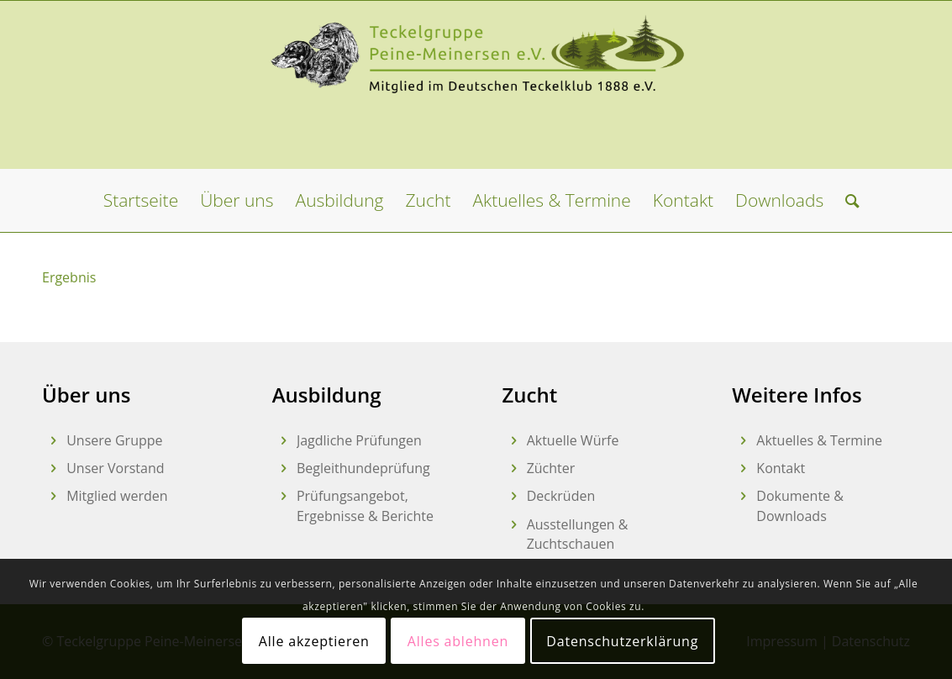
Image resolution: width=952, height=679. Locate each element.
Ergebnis (69, 277)
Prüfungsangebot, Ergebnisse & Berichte (365, 505)
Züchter (551, 468)
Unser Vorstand (115, 468)
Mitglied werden (116, 496)
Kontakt (780, 468)
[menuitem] (140, 200)
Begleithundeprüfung (363, 468)
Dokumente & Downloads (800, 505)
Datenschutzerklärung (622, 641)
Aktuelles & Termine (819, 440)
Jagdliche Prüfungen (359, 440)
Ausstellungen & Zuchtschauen (578, 534)
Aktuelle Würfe (573, 440)
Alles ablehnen (458, 641)
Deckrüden (561, 496)
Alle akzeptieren (314, 641)
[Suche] (847, 200)
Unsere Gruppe (114, 440)
